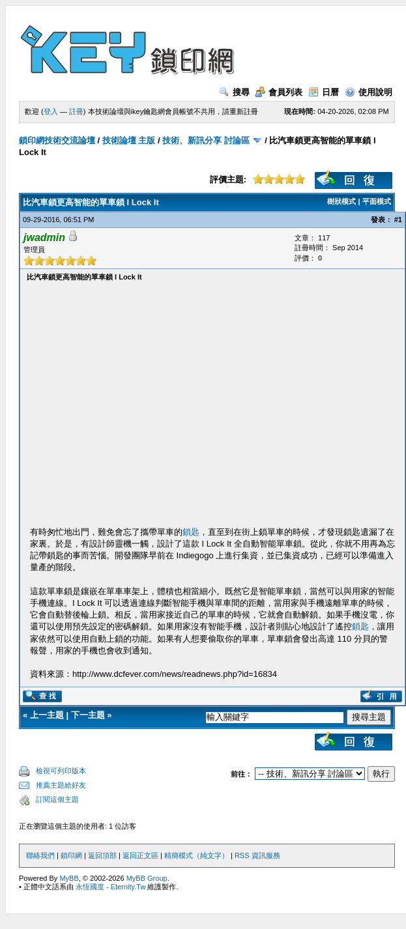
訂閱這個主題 (57, 799)
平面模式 (376, 201)
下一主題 (88, 715)
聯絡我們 (40, 855)
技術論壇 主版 (129, 140)
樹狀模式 (341, 201)
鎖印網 (71, 855)
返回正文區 (140, 855)
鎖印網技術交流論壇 (57, 140)
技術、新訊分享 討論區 (206, 140)
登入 (51, 111)
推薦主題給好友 (61, 785)
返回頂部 (102, 855)
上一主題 (47, 715)
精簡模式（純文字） (196, 855)
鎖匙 (190, 532)
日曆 (323, 92)
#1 (398, 219)
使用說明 (368, 92)
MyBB (68, 878)
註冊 (76, 111)
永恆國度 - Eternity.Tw (110, 887)
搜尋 (234, 92)
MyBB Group (146, 878)
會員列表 (278, 92)
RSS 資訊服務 (257, 855)
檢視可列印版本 (61, 771)
